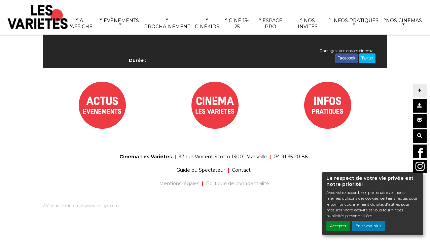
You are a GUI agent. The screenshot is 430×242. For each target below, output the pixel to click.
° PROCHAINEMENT (167, 23)
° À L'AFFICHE (80, 23)
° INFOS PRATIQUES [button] (353, 20)
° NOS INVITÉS (308, 23)
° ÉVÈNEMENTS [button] (119, 20)
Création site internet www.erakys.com (81, 205)
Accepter (338, 226)
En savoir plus (368, 226)
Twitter (367, 58)
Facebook (346, 58)
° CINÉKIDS (207, 23)
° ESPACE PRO (270, 23)
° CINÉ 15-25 (237, 23)
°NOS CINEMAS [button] (403, 20)
